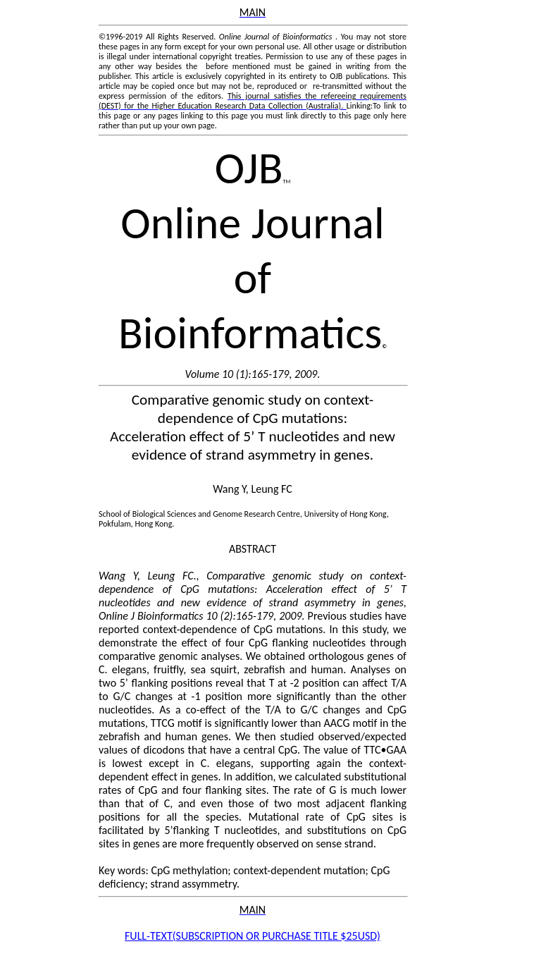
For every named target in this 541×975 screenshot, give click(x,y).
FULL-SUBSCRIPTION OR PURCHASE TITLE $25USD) (252, 936)
